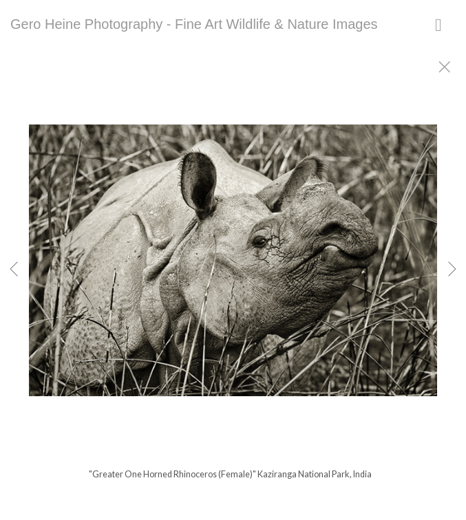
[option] (233, 277)
